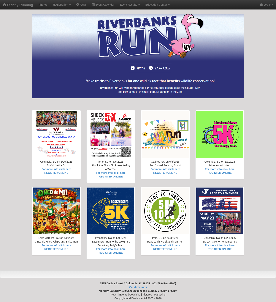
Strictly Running (18, 5)
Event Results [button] (130, 4)
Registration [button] (62, 4)
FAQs (82, 4)
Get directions (138, 287)
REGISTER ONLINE (56, 172)
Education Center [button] (157, 4)
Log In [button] (266, 4)
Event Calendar (103, 4)
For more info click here (56, 169)
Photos (44, 4)
